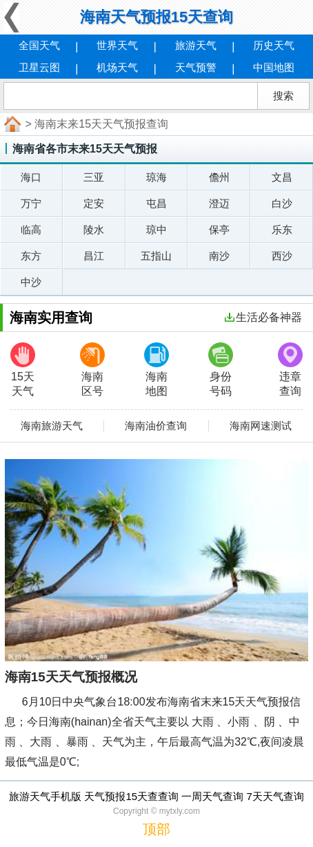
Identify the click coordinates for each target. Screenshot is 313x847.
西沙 (282, 256)
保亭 (219, 229)
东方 (31, 256)
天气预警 (195, 67)
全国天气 (39, 45)
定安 (93, 203)
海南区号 (92, 369)
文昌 (282, 177)
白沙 (282, 203)
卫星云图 (39, 67)
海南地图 (156, 369)
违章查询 (290, 369)
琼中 (156, 229)
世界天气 (117, 45)
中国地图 (273, 67)
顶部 (156, 829)
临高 (31, 229)
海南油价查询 (156, 425)
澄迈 (219, 203)
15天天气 (22, 369)
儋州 (219, 177)
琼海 (156, 177)
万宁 (31, 203)
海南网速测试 (261, 425)
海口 (31, 177)
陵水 (93, 229)
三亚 (93, 177)
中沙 (31, 282)
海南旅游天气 (52, 425)
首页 (11, 124)
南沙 (219, 256)
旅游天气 (195, 45)
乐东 (282, 229)
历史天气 (273, 45)
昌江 (93, 256)
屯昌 (156, 203)
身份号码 (220, 369)
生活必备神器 (263, 317)
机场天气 (117, 67)
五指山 (156, 256)
